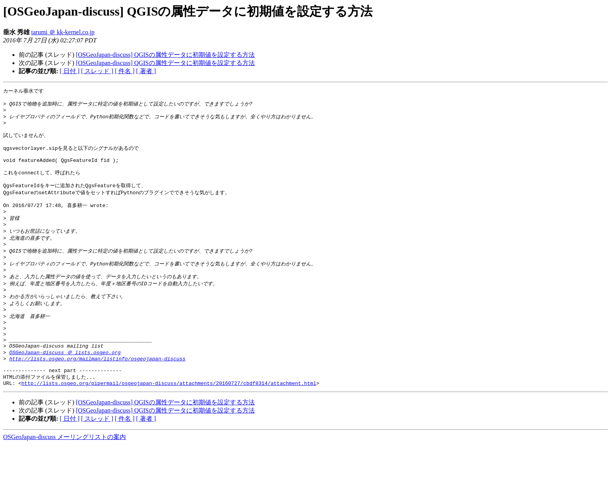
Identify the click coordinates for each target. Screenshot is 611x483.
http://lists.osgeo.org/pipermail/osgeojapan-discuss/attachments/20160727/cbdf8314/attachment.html (168, 421)
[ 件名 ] (125, 71)
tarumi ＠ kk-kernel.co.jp (63, 32)
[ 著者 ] (146, 71)
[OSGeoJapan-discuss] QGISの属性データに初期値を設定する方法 (165, 54)
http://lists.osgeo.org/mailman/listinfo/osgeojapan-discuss (97, 393)
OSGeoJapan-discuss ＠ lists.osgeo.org (65, 385)
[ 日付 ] (69, 71)
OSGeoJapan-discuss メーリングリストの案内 (64, 475)
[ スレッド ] (97, 71)
